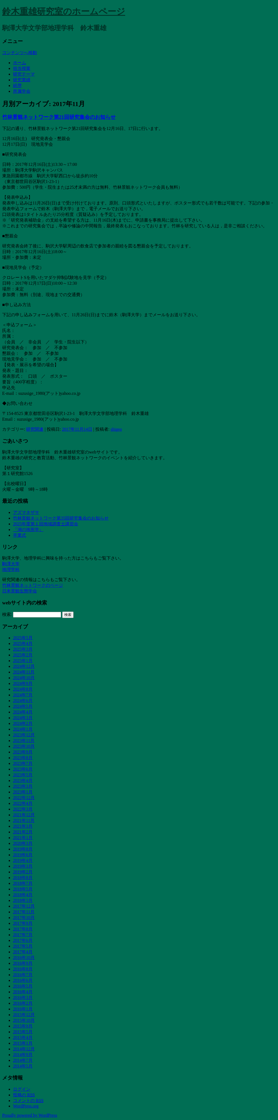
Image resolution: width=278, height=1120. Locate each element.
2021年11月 (23, 820)
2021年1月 (23, 837)
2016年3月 (23, 997)
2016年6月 (23, 980)
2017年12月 (24, 906)
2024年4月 (23, 712)
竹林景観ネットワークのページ (32, 585)
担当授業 (21, 68)
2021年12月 (24, 814)
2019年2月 (23, 872)
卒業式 (19, 535)
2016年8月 (23, 969)
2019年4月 (23, 860)
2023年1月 (23, 792)
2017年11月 (23, 912)
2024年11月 (23, 672)
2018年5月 (23, 889)
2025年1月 (23, 660)
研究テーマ (24, 74)
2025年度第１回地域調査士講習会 (45, 524)
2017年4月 (23, 952)
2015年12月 (24, 1014)
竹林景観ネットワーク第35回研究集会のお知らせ (61, 518)
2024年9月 (23, 683)
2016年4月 (23, 991)
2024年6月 (23, 700)
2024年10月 (24, 677)
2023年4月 (23, 780)
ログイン (21, 1089)
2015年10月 (24, 1020)
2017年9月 (23, 923)
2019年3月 (23, 866)
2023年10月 (24, 746)
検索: (7, 614)
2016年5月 (23, 986)
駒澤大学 (11, 563)
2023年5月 (23, 774)
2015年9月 (23, 1026)
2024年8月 (23, 689)
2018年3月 (23, 900)
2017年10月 (24, 917)
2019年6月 (23, 854)
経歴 (17, 85)
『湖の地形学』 (28, 529)
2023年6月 (23, 769)
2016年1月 (23, 1009)
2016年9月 (23, 963)
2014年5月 (23, 1066)
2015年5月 (23, 1031)
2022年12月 (24, 797)
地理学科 (11, 569)
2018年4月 (23, 894)
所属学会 (21, 91)
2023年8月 (23, 757)
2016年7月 (23, 974)
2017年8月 (23, 929)
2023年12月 (24, 735)
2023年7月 (23, 763)
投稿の (24, 1095)
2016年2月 (23, 1003)
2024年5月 (23, 706)
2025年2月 (23, 655)
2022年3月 (23, 809)
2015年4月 (23, 1037)
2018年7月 (23, 883)
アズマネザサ (26, 512)
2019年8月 (23, 849)
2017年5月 (23, 946)
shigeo (116, 429)
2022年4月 (23, 803)
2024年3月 (23, 717)
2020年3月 (23, 843)
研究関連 (34, 429)
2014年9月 (23, 1054)
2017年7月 (23, 934)
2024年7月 (23, 695)
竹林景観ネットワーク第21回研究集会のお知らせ (59, 117)
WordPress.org (26, 1106)
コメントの (28, 1100)
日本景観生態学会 (19, 591)
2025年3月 (23, 649)
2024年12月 (24, 666)
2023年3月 (23, 786)
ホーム (19, 62)
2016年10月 (24, 957)
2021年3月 (23, 826)
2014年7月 (23, 1060)
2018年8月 (23, 877)
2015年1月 (23, 1043)
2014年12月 (24, 1049)
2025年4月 (23, 643)
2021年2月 (23, 832)
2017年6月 (23, 940)
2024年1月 (23, 729)
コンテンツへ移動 (19, 52)
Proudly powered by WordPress (29, 1115)
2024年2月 (23, 723)
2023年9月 (23, 752)
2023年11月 (23, 740)
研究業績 (21, 79)
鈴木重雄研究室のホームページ (63, 11)
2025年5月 (23, 637)
